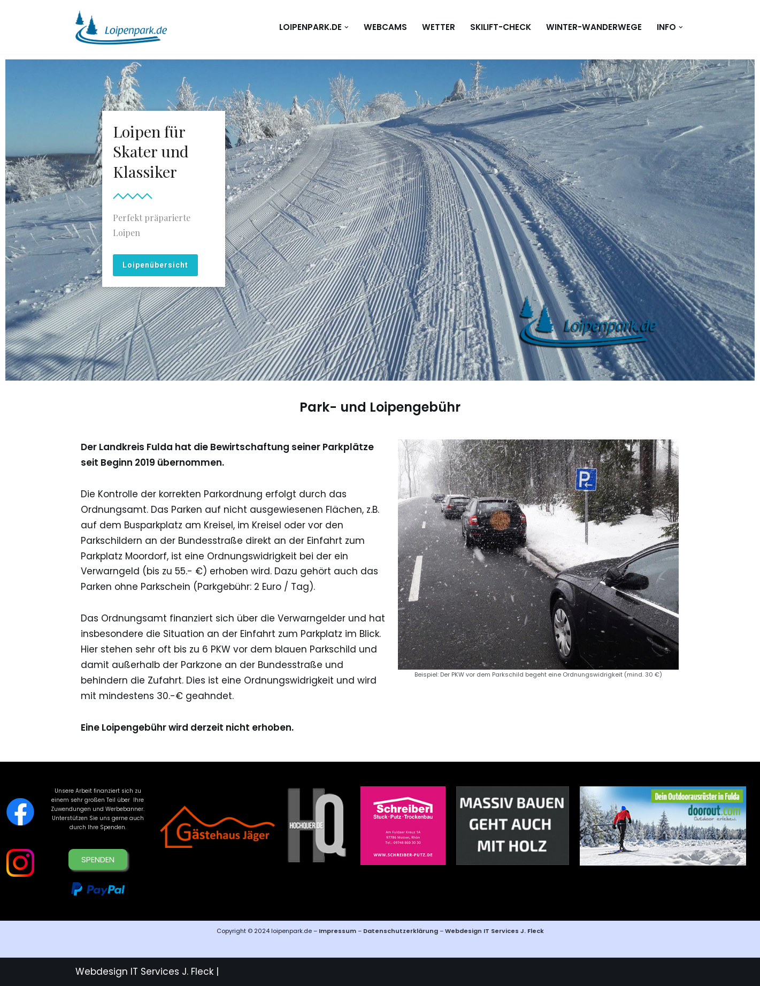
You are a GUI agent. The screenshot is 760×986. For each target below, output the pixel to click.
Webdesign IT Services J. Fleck (494, 931)
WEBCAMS (385, 27)
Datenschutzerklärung (401, 931)
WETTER (438, 27)
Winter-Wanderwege (594, 27)
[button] (346, 27)
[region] (380, 220)
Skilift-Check (500, 27)
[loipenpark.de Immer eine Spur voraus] (121, 27)
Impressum (337, 931)
